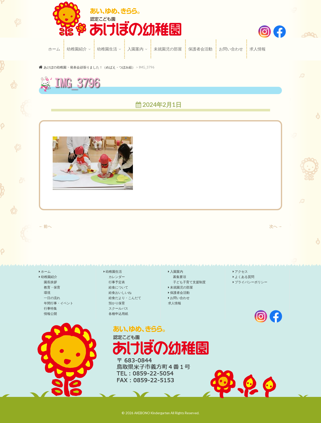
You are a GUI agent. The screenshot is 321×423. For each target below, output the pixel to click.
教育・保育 (52, 287)
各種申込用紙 (118, 314)
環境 (47, 293)
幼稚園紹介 (77, 48)
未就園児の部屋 (168, 48)
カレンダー (117, 277)
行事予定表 (117, 282)
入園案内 (135, 48)
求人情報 (258, 48)
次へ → (275, 226)
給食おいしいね (120, 293)
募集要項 (179, 277)
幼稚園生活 (107, 48)
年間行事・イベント (58, 303)
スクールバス (118, 308)
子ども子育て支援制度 (189, 282)
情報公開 (50, 314)
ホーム (54, 48)
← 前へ (45, 226)
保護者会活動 (200, 48)
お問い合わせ (231, 48)
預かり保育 (117, 303)
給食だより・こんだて (125, 298)
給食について (118, 287)
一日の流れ (52, 298)
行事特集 (50, 308)
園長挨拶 (50, 282)
